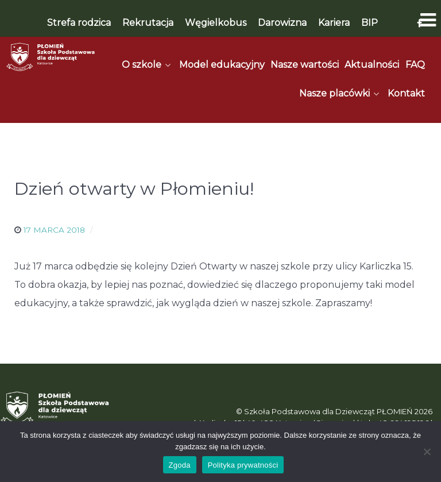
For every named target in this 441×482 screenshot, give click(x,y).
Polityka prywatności (243, 465)
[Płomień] (51, 57)
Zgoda (180, 465)
